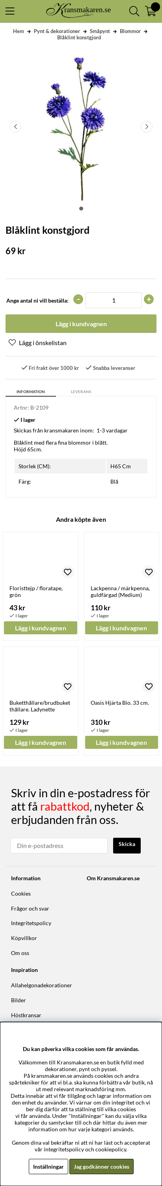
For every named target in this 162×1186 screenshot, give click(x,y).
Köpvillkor (24, 938)
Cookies (21, 893)
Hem (18, 31)
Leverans (81, 391)
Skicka (127, 844)
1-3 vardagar (112, 430)
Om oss (20, 953)
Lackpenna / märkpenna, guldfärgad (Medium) (120, 591)
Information (31, 391)
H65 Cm (120, 466)
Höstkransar (26, 1015)
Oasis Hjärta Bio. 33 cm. (120, 702)
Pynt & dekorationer (57, 31)
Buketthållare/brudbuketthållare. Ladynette (39, 706)
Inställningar (48, 1166)
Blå (114, 481)
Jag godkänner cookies (101, 1166)
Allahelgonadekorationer (41, 985)
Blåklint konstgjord (79, 37)
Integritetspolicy (31, 923)
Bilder (18, 1000)
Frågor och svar (30, 908)
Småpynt (100, 31)
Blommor (130, 31)
